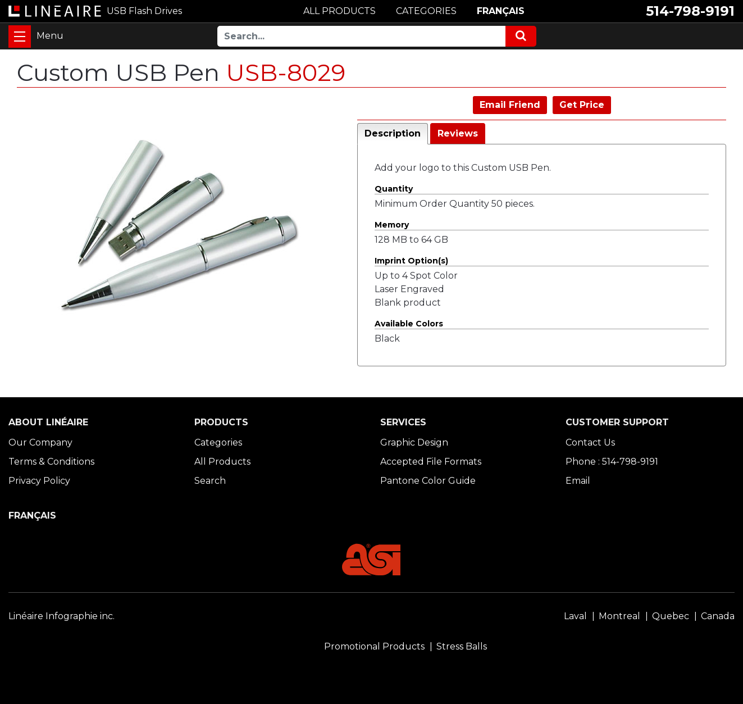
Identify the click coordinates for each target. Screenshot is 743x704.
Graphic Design (414, 442)
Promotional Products (374, 646)
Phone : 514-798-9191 (612, 461)
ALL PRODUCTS (339, 11)
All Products (222, 461)
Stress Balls (461, 646)
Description (392, 133)
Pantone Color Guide (428, 480)
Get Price (581, 104)
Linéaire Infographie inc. (61, 616)
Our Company (40, 442)
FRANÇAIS (501, 11)
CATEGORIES (426, 11)
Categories (218, 442)
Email (578, 480)
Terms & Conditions (51, 461)
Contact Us (590, 442)
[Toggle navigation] (19, 36)
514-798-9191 (690, 11)
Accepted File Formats (430, 461)
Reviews (457, 133)
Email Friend (510, 104)
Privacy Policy (39, 480)
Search (210, 480)
